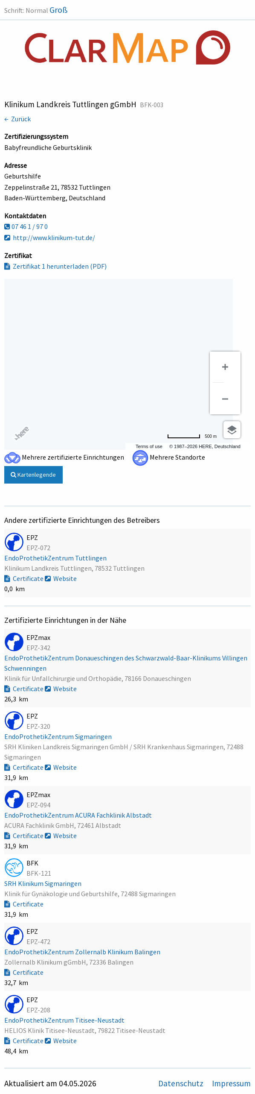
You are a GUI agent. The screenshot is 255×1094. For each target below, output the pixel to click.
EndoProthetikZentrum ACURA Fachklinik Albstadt (78, 815)
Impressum (231, 1083)
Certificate (24, 578)
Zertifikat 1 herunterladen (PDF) (55, 266)
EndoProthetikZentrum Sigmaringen (58, 736)
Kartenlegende (33, 474)
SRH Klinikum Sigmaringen (43, 883)
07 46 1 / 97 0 (26, 226)
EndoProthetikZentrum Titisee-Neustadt (65, 1020)
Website (61, 578)
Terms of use (149, 446)
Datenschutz (181, 1083)
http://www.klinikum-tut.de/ (49, 237)
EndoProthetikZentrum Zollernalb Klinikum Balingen (83, 951)
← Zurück (17, 118)
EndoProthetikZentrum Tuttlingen (56, 558)
